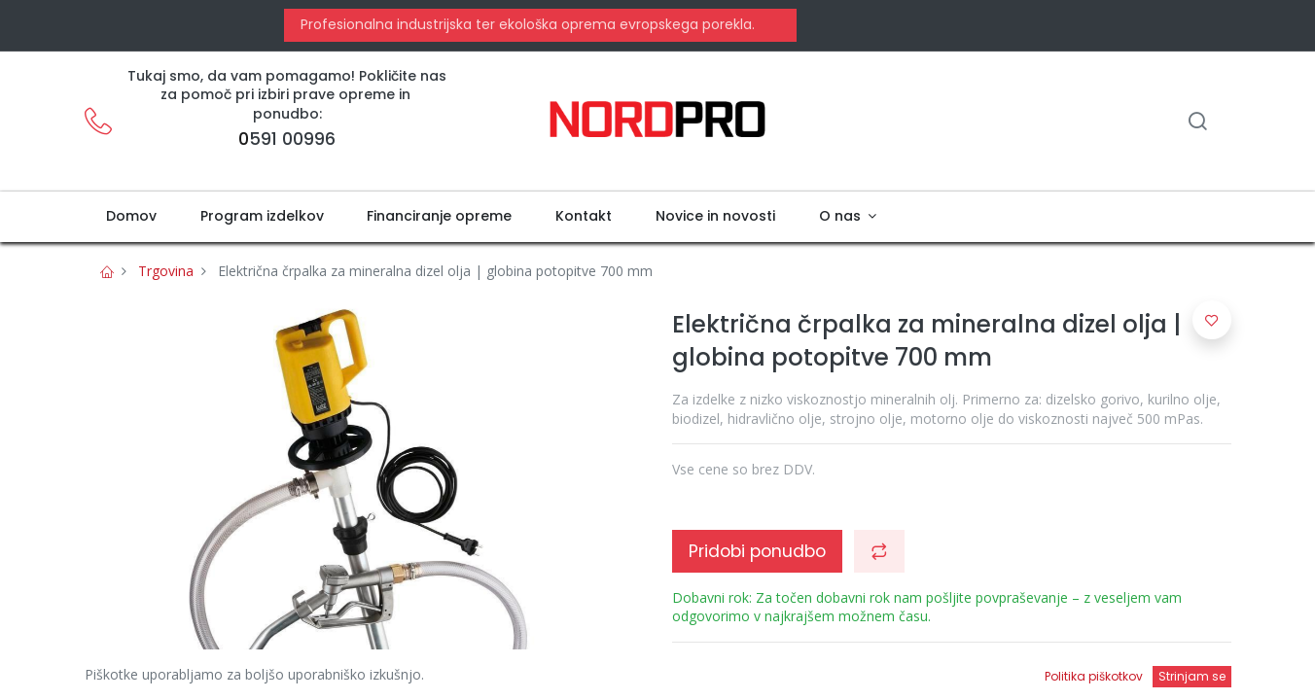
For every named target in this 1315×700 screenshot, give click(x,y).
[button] (879, 551)
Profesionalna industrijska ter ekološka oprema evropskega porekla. (526, 24)
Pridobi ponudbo (757, 551)
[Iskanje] (1197, 123)
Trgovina (166, 271)
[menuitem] (132, 217)
